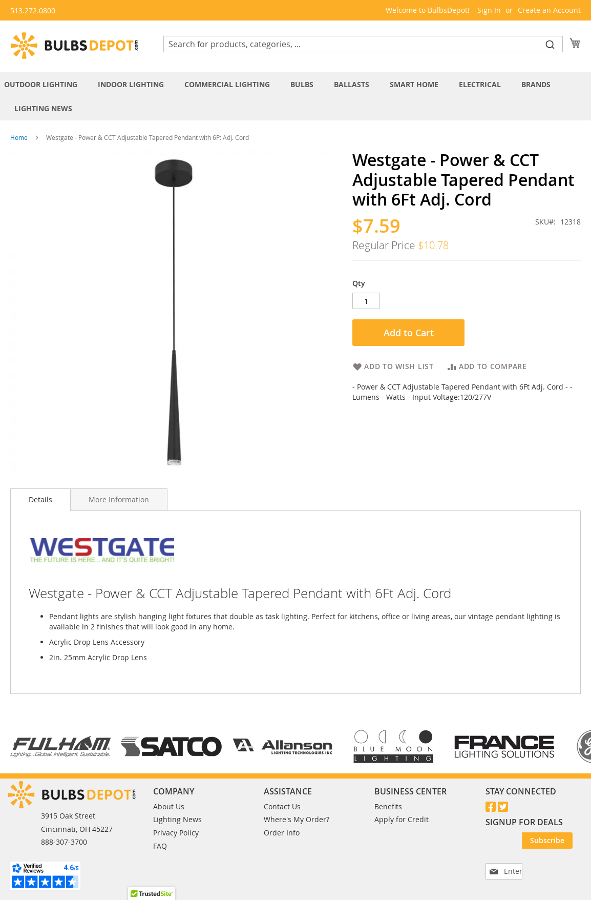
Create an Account (549, 10)
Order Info (282, 832)
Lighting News (177, 820)
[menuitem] (46, 84)
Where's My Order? (296, 820)
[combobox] (363, 44)
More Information (119, 499)
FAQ (160, 846)
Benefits (388, 806)
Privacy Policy (176, 832)
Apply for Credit (401, 820)
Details (40, 499)
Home (19, 137)
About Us (168, 806)
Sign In (489, 10)
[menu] (295, 96)
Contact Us (282, 806)
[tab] (295, 96)
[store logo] (74, 45)
